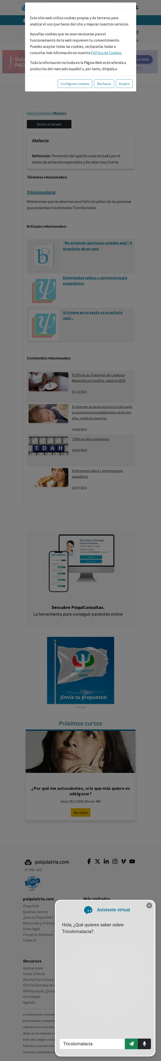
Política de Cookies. (106, 52)
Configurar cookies (75, 83)
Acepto (124, 83)
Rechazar (104, 83)
